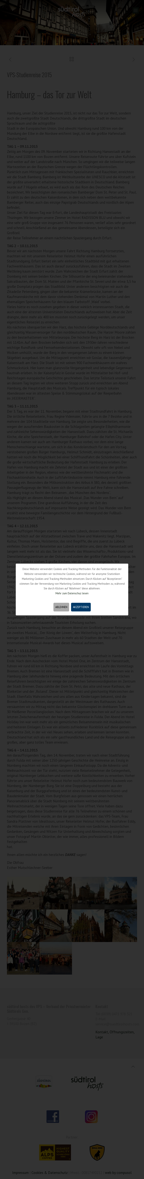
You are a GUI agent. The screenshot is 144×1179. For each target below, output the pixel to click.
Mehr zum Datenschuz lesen (72, 593)
